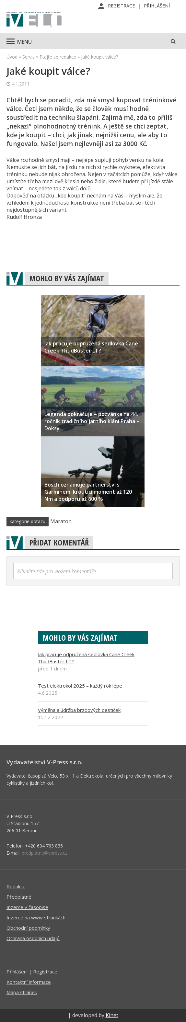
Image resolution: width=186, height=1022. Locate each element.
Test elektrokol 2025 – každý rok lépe (80, 685)
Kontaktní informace (28, 982)
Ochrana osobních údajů (33, 938)
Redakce (16, 886)
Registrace (121, 6)
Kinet (112, 1015)
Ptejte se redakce (58, 57)
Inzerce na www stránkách (35, 917)
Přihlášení (157, 6)
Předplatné (18, 896)
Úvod (11, 57)
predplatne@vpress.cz (44, 853)
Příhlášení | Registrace (31, 971)
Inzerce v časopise (27, 907)
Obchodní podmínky (28, 928)
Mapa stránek (21, 992)
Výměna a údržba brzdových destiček (79, 710)
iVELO (34, 20)
